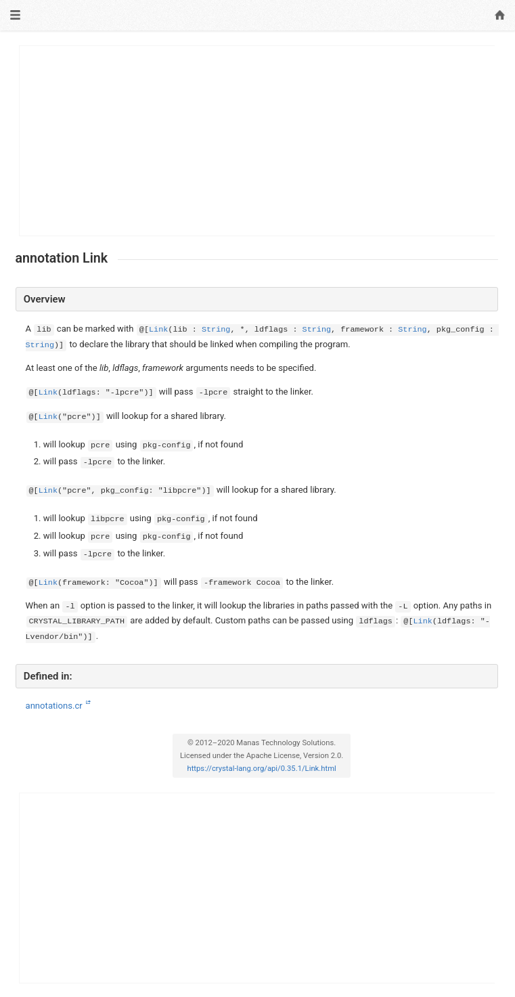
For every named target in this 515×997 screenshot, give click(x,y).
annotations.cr (55, 706)
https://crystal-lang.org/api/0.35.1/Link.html (261, 768)
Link (158, 329)
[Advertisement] (257, 141)
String (216, 329)
